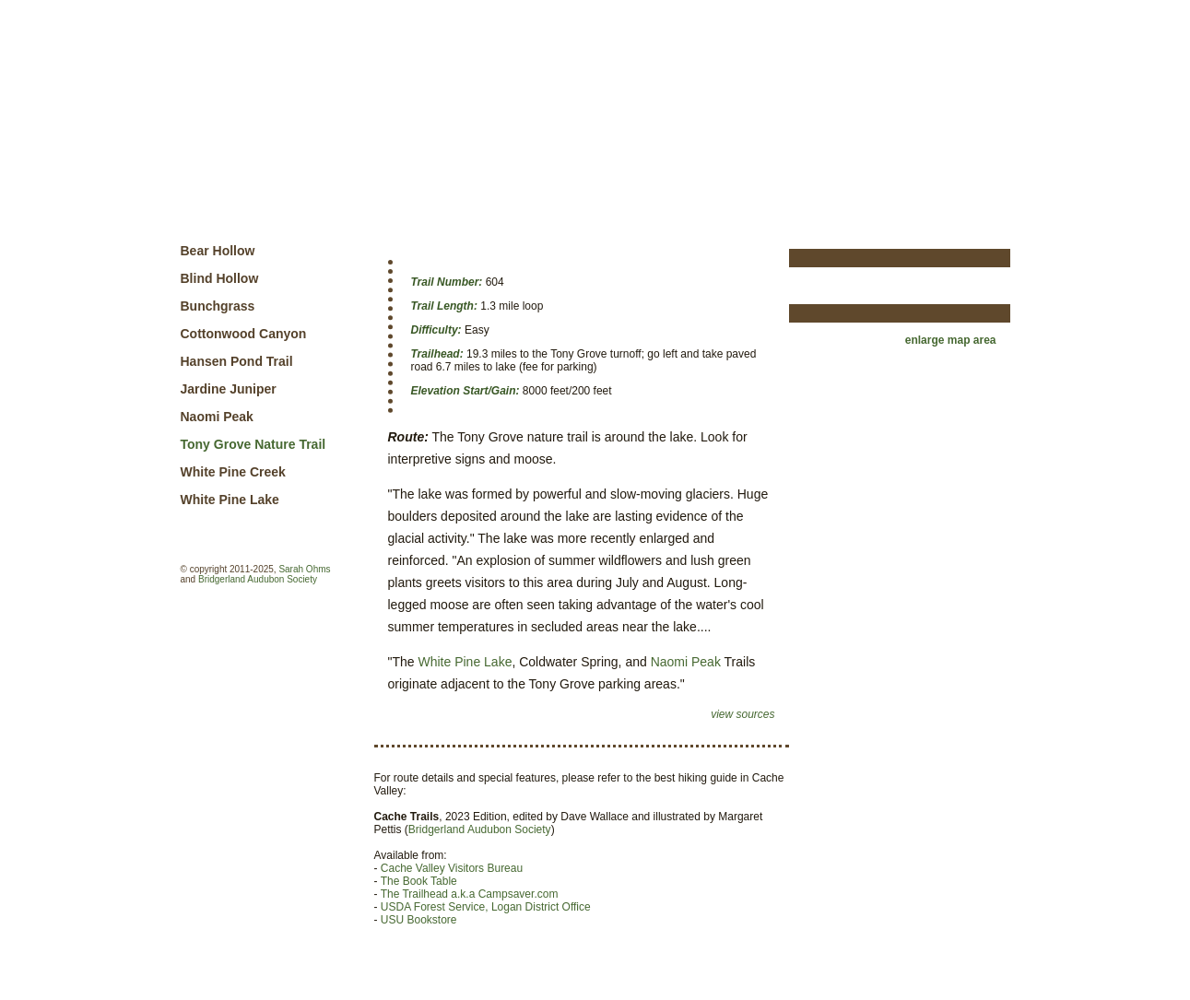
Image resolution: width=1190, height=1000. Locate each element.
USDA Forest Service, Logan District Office (486, 906)
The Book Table (419, 881)
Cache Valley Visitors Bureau (452, 868)
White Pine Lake (230, 499)
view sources (742, 714)
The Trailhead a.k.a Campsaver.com (470, 894)
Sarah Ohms (304, 569)
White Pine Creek (233, 472)
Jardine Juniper (229, 389)
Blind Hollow (220, 278)
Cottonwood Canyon (244, 333)
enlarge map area (950, 340)
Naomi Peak (217, 416)
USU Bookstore (419, 919)
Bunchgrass (218, 306)
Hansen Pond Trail (237, 361)
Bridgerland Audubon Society (257, 579)
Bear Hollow (218, 250)
